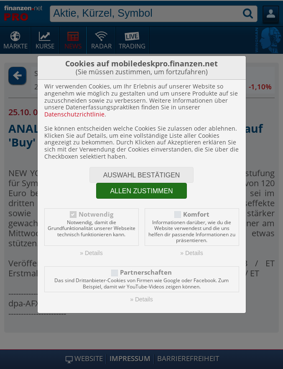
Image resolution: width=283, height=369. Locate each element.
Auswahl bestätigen (141, 175)
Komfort (196, 214)
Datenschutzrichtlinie (74, 114)
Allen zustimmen (141, 191)
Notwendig (96, 214)
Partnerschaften (146, 272)
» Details (91, 253)
